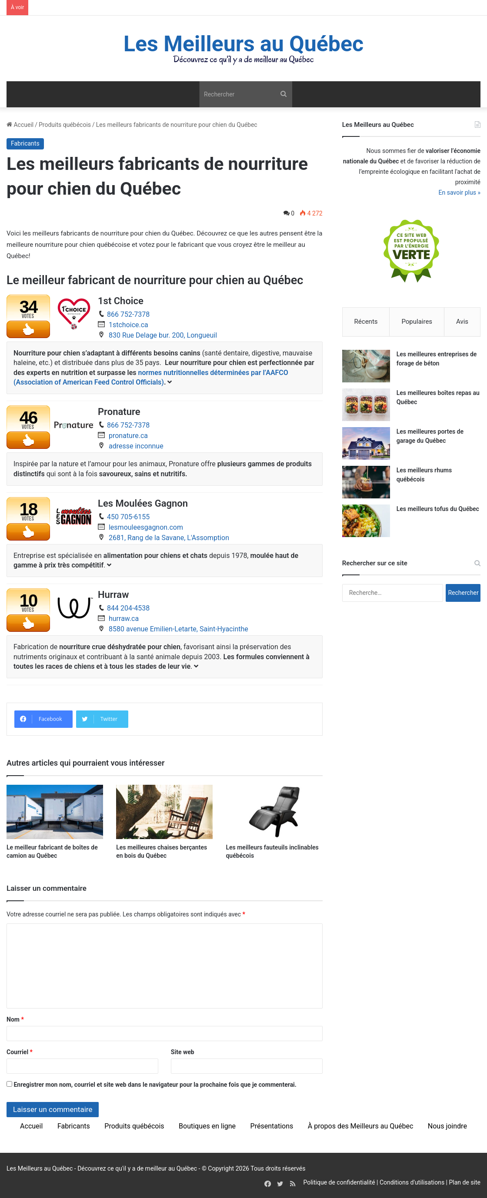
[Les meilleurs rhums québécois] (366, 482)
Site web (182, 1052)
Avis (462, 321)
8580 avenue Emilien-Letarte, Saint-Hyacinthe (178, 629)
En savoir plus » (459, 192)
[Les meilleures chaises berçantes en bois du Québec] (164, 812)
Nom (15, 1019)
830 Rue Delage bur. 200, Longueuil (163, 335)
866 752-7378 (128, 314)
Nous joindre (447, 1126)
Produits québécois (65, 124)
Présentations (272, 1126)
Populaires (416, 321)
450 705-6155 (128, 517)
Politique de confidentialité (339, 1182)
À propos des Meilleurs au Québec (361, 1126)
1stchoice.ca (128, 325)
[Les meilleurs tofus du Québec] (366, 520)
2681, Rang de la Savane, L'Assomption (169, 538)
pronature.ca (128, 435)
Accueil (20, 124)
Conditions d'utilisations (412, 1182)
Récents (366, 321)
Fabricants (25, 143)
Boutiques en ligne (207, 1126)
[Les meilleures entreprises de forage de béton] (366, 366)
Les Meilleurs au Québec (40, 1168)
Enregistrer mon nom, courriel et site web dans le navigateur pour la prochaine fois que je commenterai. (154, 1084)
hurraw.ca (124, 618)
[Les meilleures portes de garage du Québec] (366, 443)
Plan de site (464, 1182)
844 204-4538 (128, 608)
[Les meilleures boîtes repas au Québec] (366, 404)
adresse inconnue (136, 446)
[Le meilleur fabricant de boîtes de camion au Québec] (55, 812)
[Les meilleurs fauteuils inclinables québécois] (274, 812)
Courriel (20, 1052)
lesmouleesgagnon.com (146, 527)
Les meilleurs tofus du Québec (438, 508)
